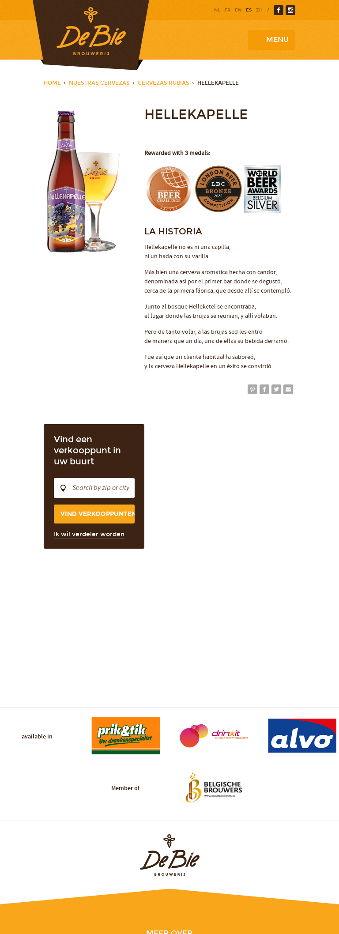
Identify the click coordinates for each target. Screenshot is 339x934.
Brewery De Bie (91, 35)
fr (227, 10)
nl (217, 10)
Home (52, 83)
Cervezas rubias (163, 83)
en (238, 10)
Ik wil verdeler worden (89, 534)
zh (259, 10)
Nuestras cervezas (99, 83)
